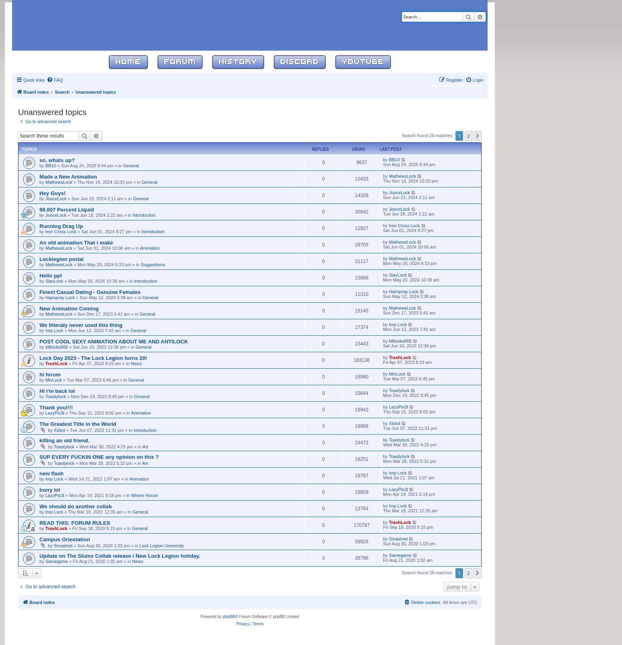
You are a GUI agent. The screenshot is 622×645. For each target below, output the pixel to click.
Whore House (144, 495)
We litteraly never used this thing (80, 325)
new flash (51, 473)
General (131, 165)
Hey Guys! (52, 193)
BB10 (50, 165)
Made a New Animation (68, 177)
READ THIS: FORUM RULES (74, 523)
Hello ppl (50, 276)
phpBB (229, 616)
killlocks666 (56, 347)
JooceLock (56, 198)
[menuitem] (55, 80)
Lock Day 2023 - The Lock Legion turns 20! (93, 358)
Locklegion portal (61, 259)
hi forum (50, 375)
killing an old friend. (64, 441)
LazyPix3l (54, 413)
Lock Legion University (162, 545)
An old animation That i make (76, 243)
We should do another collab (75, 506)
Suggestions (153, 264)
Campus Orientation (64, 539)
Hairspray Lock (60, 297)
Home (128, 62)
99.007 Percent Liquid (66, 210)
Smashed (63, 545)
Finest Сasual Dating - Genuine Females (89, 292)
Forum (180, 62)
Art (145, 446)
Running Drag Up (61, 226)
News (136, 363)
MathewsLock (58, 182)
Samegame (56, 561)
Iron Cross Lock (60, 231)
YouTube (363, 62)
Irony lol (49, 490)
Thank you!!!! (56, 408)
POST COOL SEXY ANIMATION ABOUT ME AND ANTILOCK (113, 342)
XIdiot (59, 430)
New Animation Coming (69, 309)
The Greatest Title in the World (77, 424)
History (238, 62)
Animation (150, 248)
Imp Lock (54, 330)
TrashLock (56, 363)
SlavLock (54, 281)
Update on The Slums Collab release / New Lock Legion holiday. (119, 556)
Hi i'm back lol (57, 391)
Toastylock (55, 396)
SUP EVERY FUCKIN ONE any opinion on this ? (99, 457)
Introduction (143, 215)
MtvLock (53, 380)
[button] (478, 136)
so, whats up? (57, 160)
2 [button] (468, 136)
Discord (299, 62)
